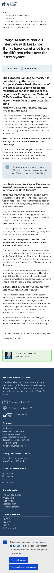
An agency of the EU (14, 402)
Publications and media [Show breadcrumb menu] (16, 15)
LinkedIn (9, 476)
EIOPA (5, 519)
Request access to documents (16, 439)
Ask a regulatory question (14, 437)
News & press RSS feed (13, 461)
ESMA (5, 522)
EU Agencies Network (15, 408)
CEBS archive (8, 528)
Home (5, 12)
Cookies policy (9, 503)
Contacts (6, 428)
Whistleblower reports (12, 445)
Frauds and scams (10, 506)
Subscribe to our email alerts (15, 458)
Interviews (10, 18)
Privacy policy (8, 497)
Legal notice (8, 500)
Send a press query (11, 434)
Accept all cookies (18, 560)
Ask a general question (13, 431)
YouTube (9, 482)
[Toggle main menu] (49, 4)
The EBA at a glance (11, 495)
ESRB (4, 525)
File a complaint (9, 442)
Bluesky (9, 473)
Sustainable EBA (15, 414)
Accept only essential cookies (23, 567)
